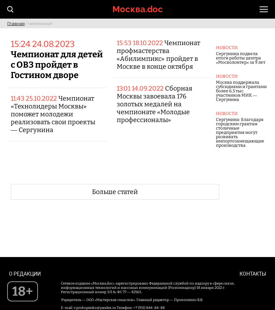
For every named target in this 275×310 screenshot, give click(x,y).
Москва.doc (137, 9)
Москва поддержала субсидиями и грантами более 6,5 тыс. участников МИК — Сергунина (241, 91)
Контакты (253, 274)
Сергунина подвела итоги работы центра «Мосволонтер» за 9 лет (240, 58)
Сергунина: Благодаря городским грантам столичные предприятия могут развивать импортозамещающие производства (240, 132)
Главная (16, 23)
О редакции (25, 274)
